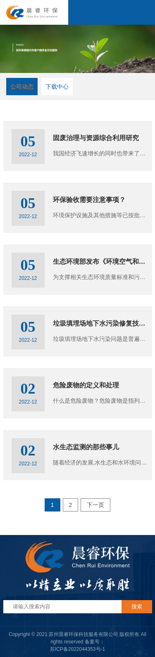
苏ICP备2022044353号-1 (77, 649)
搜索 (136, 606)
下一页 (95, 505)
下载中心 (57, 86)
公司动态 (21, 86)
